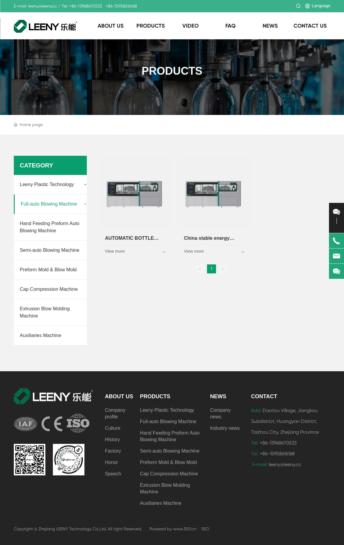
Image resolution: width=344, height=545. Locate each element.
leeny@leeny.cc (42, 6)
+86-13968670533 (85, 6)
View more (115, 251)
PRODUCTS (172, 71)
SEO (205, 528)
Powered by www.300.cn (172, 528)
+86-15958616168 (121, 6)
